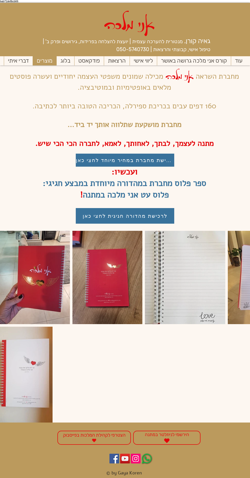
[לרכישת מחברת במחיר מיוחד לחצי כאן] (125, 160)
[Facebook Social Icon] (114, 458)
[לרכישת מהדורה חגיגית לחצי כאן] (125, 216)
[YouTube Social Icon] (125, 458)
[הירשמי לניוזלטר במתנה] (167, 438)
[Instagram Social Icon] (136, 458)
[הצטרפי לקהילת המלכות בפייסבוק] (94, 438)
